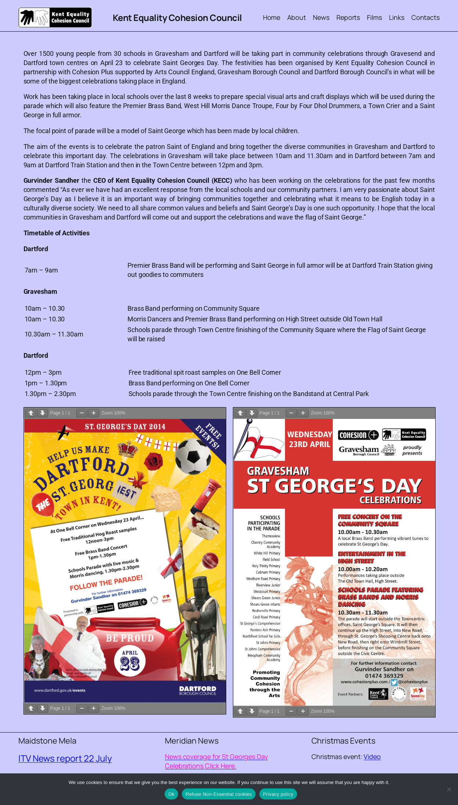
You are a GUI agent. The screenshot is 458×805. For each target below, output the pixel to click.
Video (372, 756)
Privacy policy (278, 794)
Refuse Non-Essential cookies (218, 794)
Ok (171, 794)
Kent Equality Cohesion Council (177, 17)
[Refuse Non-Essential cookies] (448, 789)
